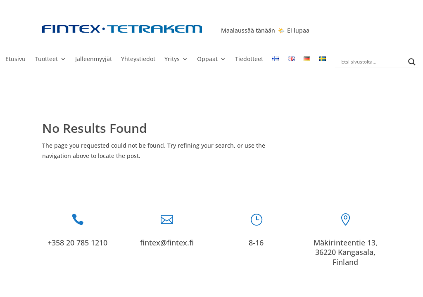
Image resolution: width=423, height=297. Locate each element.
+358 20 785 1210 (77, 243)
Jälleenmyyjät (93, 59)
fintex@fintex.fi (167, 243)
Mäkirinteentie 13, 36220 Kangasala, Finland (346, 252)
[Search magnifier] (412, 62)
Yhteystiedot (138, 59)
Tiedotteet (249, 59)
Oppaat (207, 59)
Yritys (172, 59)
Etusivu (15, 59)
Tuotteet (46, 59)
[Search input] (372, 62)
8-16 (256, 243)
